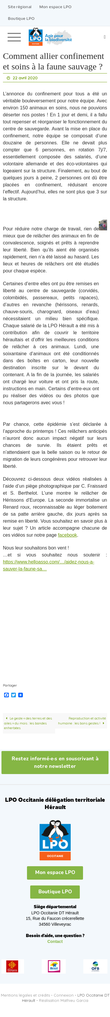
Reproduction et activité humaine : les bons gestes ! (82, 720)
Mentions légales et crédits (25, 995)
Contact (54, 941)
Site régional (19, 7)
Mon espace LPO (55, 7)
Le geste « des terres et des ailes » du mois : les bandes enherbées (28, 723)
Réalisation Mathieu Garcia (63, 1000)
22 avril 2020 (25, 77)
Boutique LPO (21, 18)
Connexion (64, 995)
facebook (67, 535)
